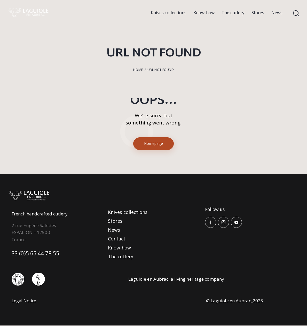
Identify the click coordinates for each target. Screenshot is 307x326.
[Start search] (296, 14)
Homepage (154, 143)
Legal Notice (24, 301)
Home (138, 69)
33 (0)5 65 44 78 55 (38, 254)
